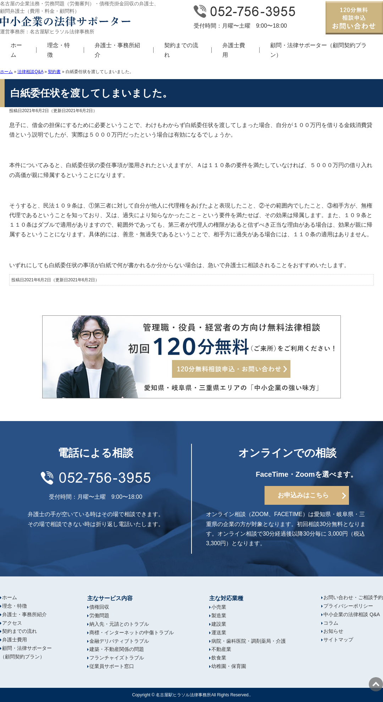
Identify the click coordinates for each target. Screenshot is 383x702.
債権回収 (99, 607)
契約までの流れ (181, 50)
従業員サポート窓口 (111, 666)
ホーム (16, 50)
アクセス (12, 623)
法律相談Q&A (30, 71)
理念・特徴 (58, 50)
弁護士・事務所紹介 (117, 50)
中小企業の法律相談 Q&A (351, 614)
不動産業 (221, 649)
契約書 (54, 71)
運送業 (218, 632)
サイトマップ (338, 639)
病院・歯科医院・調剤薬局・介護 (248, 641)
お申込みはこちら (303, 495)
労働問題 (99, 615)
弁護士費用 (233, 50)
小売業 (218, 607)
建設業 (218, 624)
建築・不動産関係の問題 (116, 649)
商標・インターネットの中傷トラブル (131, 632)
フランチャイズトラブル (116, 657)
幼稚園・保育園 (228, 666)
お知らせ (333, 631)
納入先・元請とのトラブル (119, 624)
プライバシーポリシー (348, 606)
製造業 (218, 615)
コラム (330, 623)
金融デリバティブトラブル (119, 641)
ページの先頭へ (376, 684)
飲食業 (218, 657)
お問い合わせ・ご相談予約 (353, 597)
